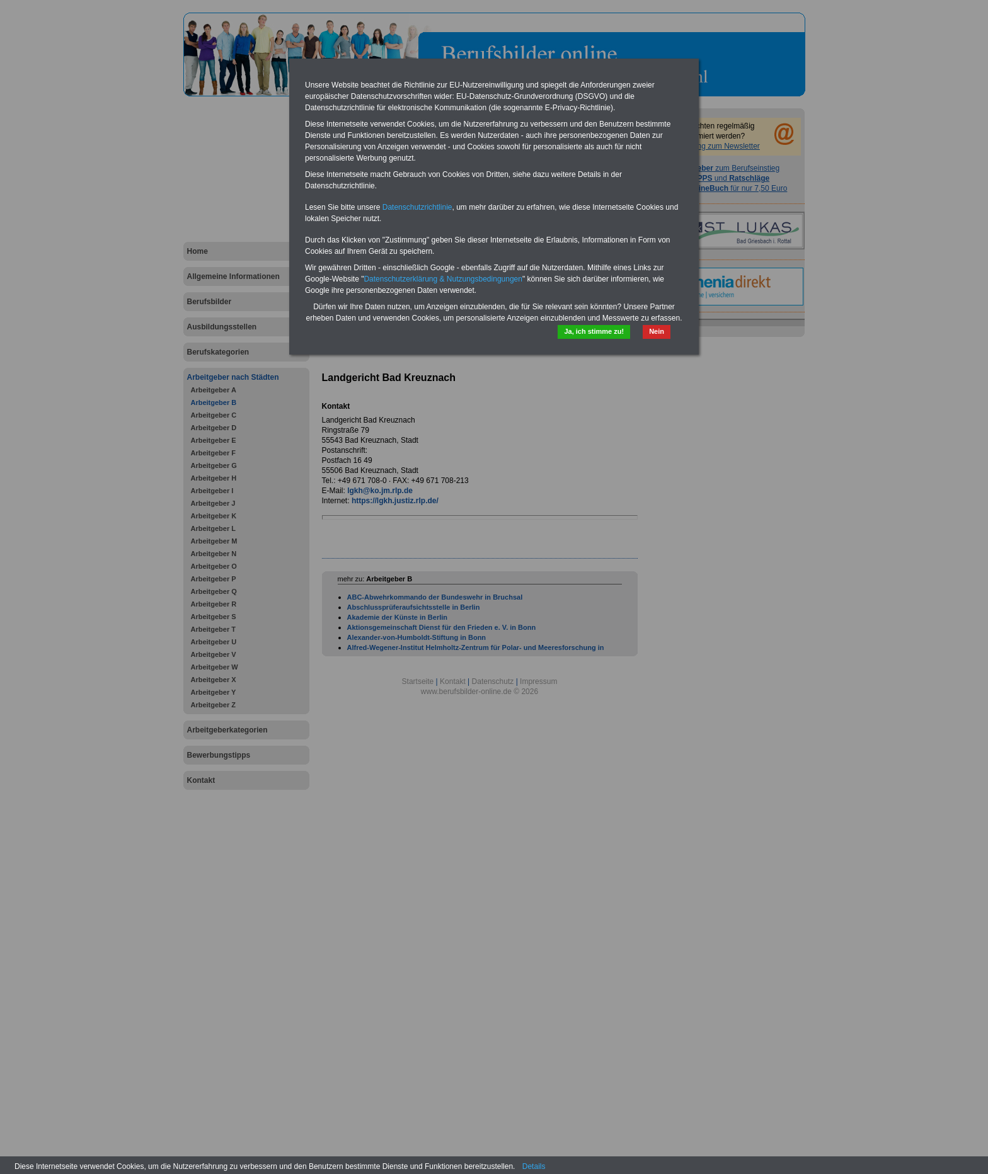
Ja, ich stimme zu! (594, 331)
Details (534, 1166)
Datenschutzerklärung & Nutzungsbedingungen (443, 279)
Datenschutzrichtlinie (417, 207)
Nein (656, 331)
